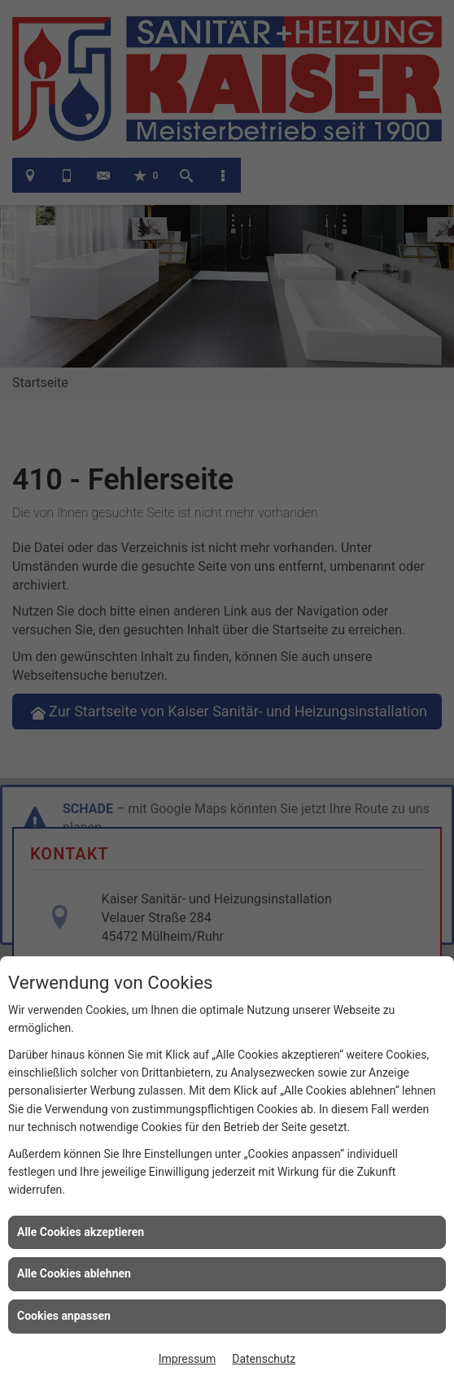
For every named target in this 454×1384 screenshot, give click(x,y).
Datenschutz (263, 1358)
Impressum (187, 1358)
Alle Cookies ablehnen (74, 1273)
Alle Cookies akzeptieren (80, 1231)
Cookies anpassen (64, 1315)
